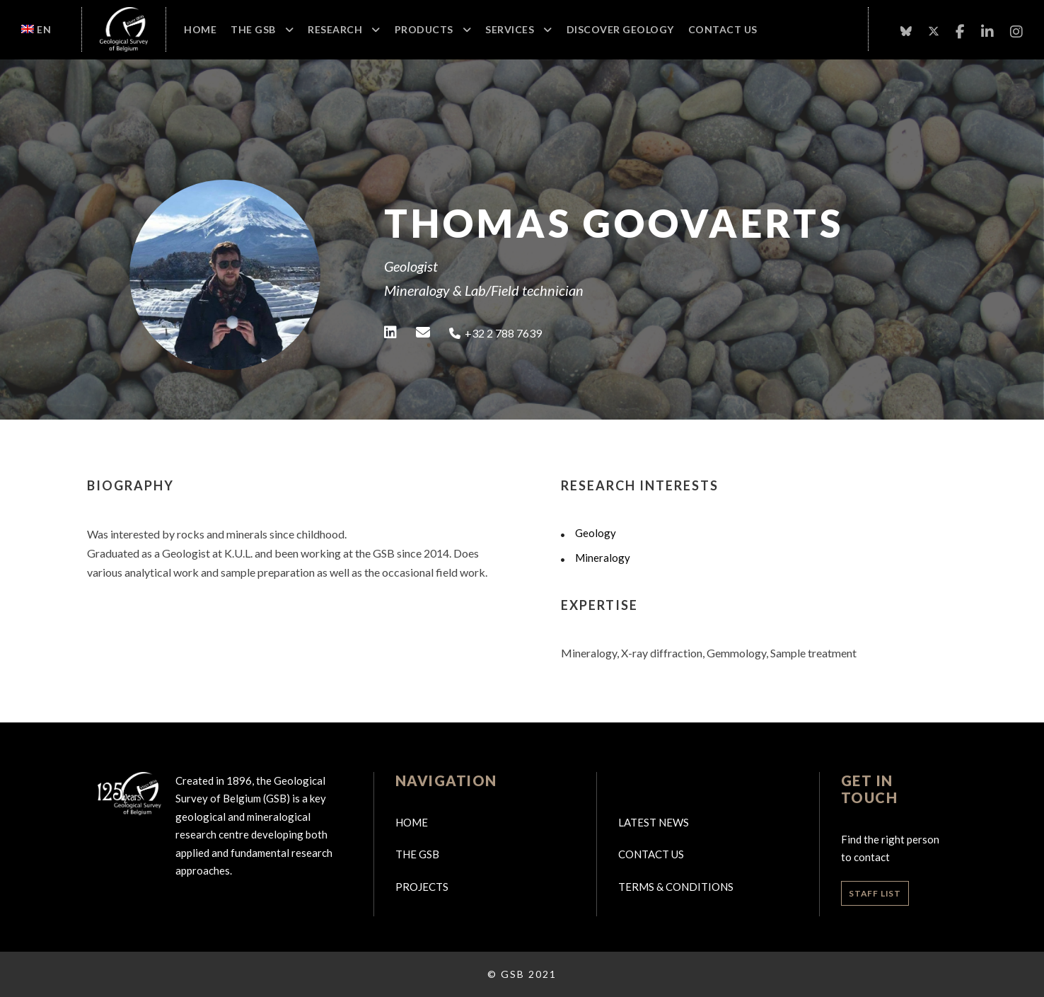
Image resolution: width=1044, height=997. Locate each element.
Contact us (651, 854)
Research (335, 29)
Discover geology (620, 29)
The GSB (253, 29)
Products (424, 29)
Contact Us (723, 29)
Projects (421, 886)
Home (200, 29)
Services (509, 29)
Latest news (653, 822)
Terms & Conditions (675, 886)
